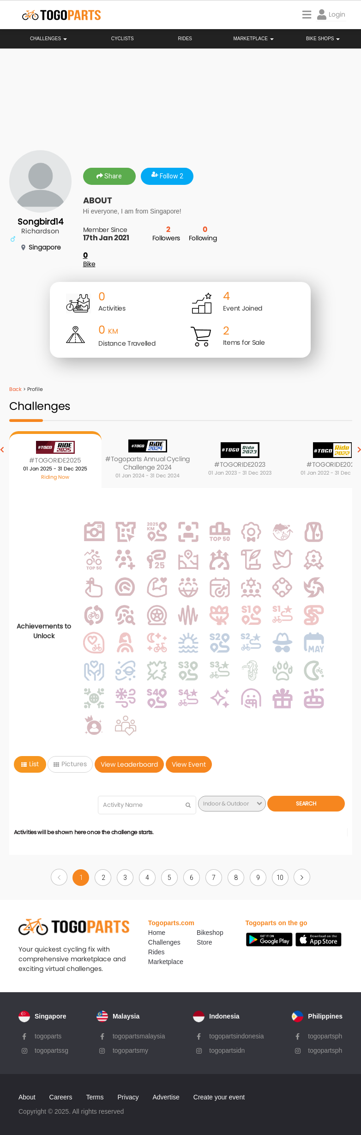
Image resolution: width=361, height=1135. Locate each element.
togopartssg (51, 1050)
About (27, 1097)
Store (204, 942)
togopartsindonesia (236, 1036)
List (30, 764)
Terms (94, 1097)
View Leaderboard (129, 764)
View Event (189, 764)
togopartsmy (130, 1050)
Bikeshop (210, 932)
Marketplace (165, 961)
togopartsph (325, 1036)
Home (156, 932)
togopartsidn (227, 1050)
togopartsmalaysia (139, 1036)
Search (306, 803)
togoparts (48, 1036)
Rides (185, 39)
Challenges (48, 39)
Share (109, 176)
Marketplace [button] (253, 39)
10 (280, 877)
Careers (60, 1097)
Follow (167, 176)
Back (15, 389)
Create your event (219, 1097)
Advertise (165, 1097)
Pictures (70, 764)
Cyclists (122, 39)
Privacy (128, 1097)
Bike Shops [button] (323, 39)
